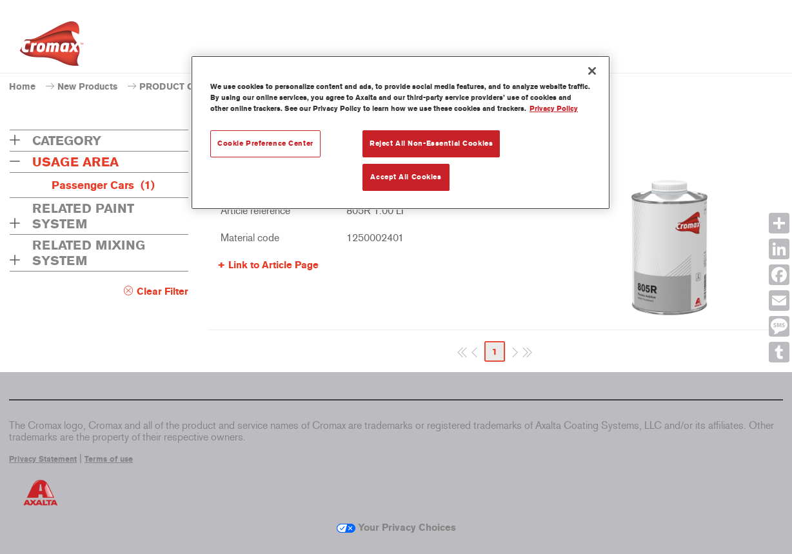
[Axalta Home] (51, 47)
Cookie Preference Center (265, 143)
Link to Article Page (273, 265)
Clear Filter (162, 291)
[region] (400, 132)
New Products (87, 86)
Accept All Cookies (405, 176)
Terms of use (108, 459)
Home (22, 86)
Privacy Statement (43, 459)
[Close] (592, 71)
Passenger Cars (103, 185)
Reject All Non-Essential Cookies (431, 143)
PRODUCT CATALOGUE (191, 86)
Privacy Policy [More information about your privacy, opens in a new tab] (554, 108)
